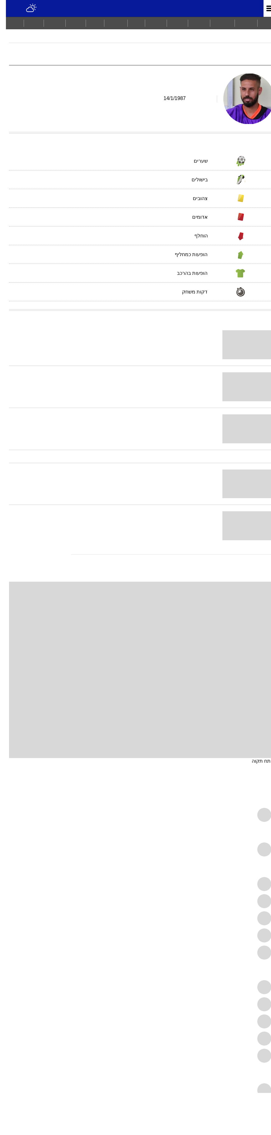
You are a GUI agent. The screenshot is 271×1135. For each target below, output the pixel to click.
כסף (130, 23)
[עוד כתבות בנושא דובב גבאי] (135, 554)
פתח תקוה (257, 761)
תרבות (150, 23)
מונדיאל (241, 8)
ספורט (193, 23)
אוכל (89, 23)
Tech (27, 23)
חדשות (240, 23)
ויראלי (171, 23)
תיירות (48, 23)
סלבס (69, 23)
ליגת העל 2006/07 (225, 38)
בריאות (110, 23)
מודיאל (260, 38)
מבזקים (216, 23)
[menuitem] (240, 23)
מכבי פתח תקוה (179, 38)
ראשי (261, 23)
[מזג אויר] (25, 8)
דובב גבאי (145, 38)
